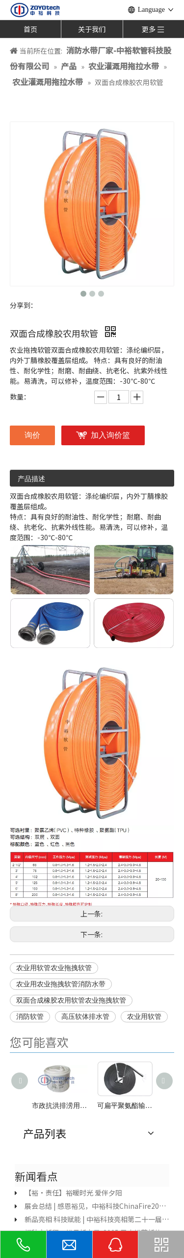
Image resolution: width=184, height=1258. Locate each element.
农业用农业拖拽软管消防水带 (60, 984)
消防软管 (30, 1016)
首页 (30, 29)
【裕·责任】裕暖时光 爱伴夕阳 (73, 1192)
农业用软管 (144, 1016)
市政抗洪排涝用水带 (59, 1105)
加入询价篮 (110, 435)
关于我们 (91, 29)
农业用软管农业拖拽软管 (54, 968)
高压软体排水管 (85, 1016)
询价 (32, 435)
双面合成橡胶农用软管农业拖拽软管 (71, 1000)
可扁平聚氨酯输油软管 (125, 1105)
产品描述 (31, 479)
